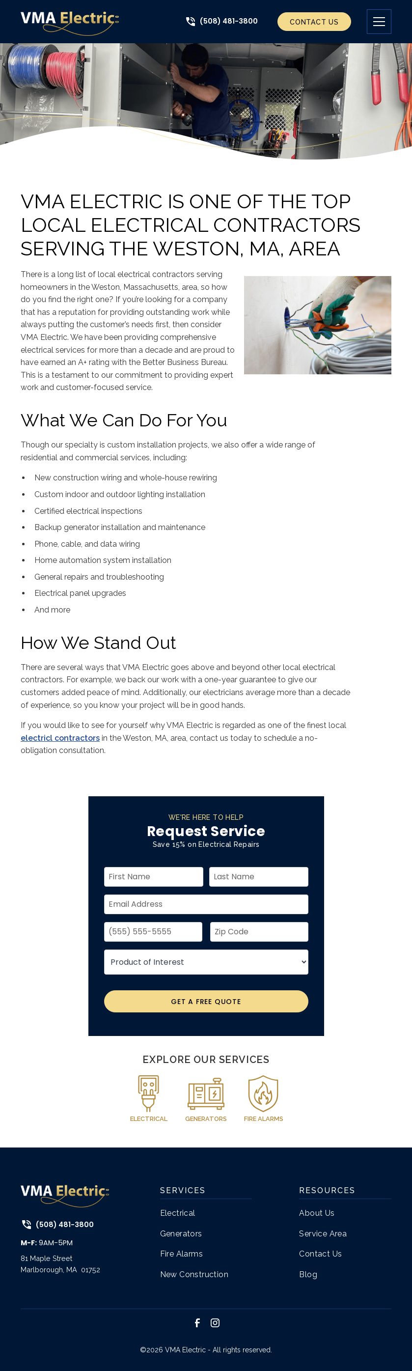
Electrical (177, 1213)
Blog (308, 1274)
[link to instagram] (215, 1323)
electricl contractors (60, 738)
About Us (316, 1213)
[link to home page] (70, 22)
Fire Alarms (181, 1254)
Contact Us (314, 22)
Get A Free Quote (206, 1002)
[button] (371, 21)
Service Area (323, 1233)
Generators (181, 1233)
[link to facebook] (197, 1323)
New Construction (194, 1274)
